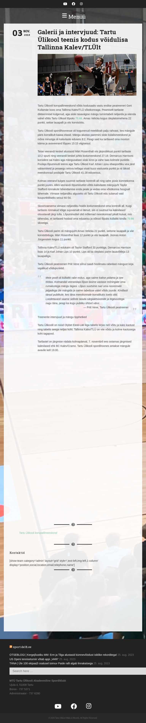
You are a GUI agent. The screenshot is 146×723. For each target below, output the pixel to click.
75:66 (78, 118)
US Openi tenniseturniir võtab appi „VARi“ (34, 659)
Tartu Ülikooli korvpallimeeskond (38, 532)
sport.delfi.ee (22, 647)
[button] (73, 17)
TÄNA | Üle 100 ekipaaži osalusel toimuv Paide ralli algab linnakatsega (51, 663)
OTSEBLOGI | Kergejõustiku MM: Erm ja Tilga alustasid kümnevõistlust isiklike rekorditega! (63, 654)
